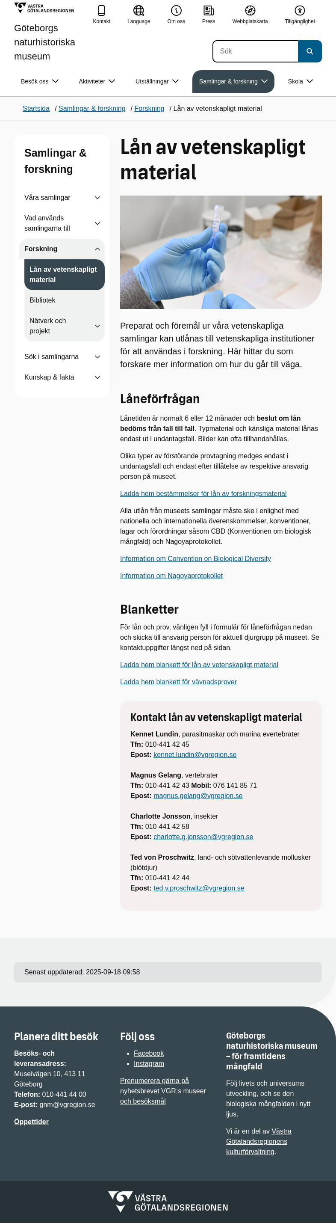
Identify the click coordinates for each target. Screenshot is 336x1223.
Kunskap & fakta (49, 377)
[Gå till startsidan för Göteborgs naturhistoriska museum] (50, 31)
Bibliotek (42, 300)
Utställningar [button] (157, 81)
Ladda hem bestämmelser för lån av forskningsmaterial (203, 493)
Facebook (149, 1053)
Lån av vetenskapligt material (63, 274)
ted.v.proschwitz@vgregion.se (198, 888)
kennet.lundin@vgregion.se (194, 754)
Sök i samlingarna (51, 356)
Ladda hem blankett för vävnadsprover (178, 682)
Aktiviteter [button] (97, 81)
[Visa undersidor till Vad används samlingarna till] (97, 223)
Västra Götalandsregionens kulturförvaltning (259, 1141)
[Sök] (255, 51)
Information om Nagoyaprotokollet (171, 575)
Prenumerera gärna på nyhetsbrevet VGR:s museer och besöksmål (163, 1091)
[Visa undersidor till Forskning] (97, 249)
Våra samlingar (47, 197)
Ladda (130, 664)
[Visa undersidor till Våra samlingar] (97, 197)
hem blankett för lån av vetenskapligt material (209, 664)
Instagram (149, 1063)
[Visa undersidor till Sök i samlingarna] (97, 357)
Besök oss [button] (40, 81)
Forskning (40, 248)
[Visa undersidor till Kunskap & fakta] (97, 377)
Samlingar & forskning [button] (233, 81)
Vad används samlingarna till (47, 223)
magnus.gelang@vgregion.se (197, 795)
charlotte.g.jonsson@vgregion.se (203, 836)
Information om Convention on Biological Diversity (195, 558)
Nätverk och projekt (47, 326)
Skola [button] (300, 81)
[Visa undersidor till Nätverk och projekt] (97, 326)
